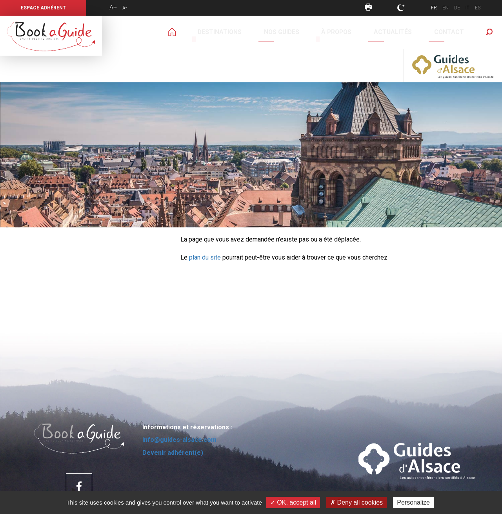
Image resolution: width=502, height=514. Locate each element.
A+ (113, 7)
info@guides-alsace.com (179, 406)
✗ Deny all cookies (356, 502)
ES (477, 8)
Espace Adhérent (43, 8)
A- (124, 8)
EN (445, 8)
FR (434, 8)
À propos (277, 32)
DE (457, 8)
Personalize (413, 502)
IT (467, 8)
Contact (356, 32)
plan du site (205, 224)
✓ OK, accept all (293, 502)
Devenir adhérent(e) (172, 419)
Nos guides (237, 32)
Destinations (191, 32)
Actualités (317, 32)
